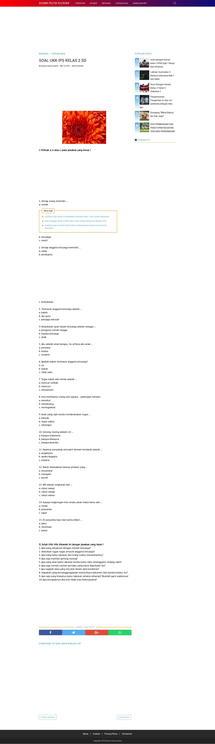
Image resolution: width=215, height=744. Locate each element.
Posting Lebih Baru (48, 717)
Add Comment (77, 66)
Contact (96, 734)
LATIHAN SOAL (121, 3)
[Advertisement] (107, 29)
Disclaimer (128, 734)
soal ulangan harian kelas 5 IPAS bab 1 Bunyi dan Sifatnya (162, 63)
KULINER (93, 3)
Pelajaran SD (144, 140)
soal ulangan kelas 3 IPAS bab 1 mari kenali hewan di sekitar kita (75, 221)
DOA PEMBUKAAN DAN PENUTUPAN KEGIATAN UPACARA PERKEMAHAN (162, 128)
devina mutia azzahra (54, 3)
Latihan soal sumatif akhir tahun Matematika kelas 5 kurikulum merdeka (76, 227)
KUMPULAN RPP (140, 3)
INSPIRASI (106, 3)
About (85, 734)
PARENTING (80, 3)
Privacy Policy (111, 734)
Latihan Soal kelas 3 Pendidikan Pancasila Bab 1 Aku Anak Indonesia (77, 216)
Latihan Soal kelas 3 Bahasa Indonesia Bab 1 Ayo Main (162, 75)
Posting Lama (124, 717)
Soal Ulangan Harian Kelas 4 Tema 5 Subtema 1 (160, 88)
